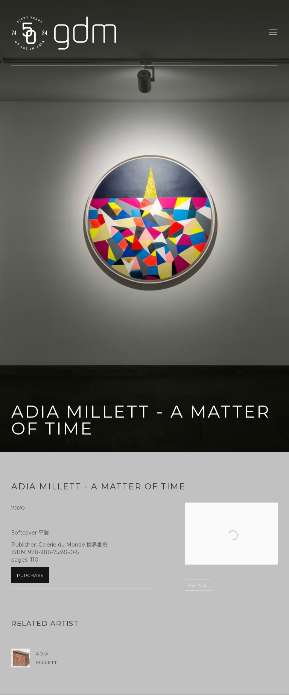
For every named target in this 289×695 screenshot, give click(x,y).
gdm (64, 33)
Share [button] (199, 585)
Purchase (30, 575)
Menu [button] (272, 32)
